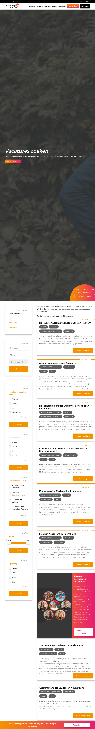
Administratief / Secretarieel (16, 486)
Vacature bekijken (83, 350)
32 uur (13, 451)
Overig (13, 582)
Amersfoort (15, 412)
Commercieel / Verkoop (16, 500)
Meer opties (24, 417)
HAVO (13, 568)
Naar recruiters (81, 632)
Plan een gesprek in (13, 161)
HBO (12, 573)
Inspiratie (47, 6)
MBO (12, 577)
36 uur (13, 446)
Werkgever (62, 6)
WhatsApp (85, 1)
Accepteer (77, 725)
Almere (13, 408)
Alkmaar (13, 399)
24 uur (13, 456)
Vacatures (32, 6)
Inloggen (85, 6)
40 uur (13, 442)
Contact (54, 6)
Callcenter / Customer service (17, 493)
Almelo (13, 403)
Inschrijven (73, 6)
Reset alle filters (23, 310)
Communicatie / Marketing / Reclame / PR (18, 508)
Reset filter (24, 343)
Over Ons (40, 6)
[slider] (9, 543)
